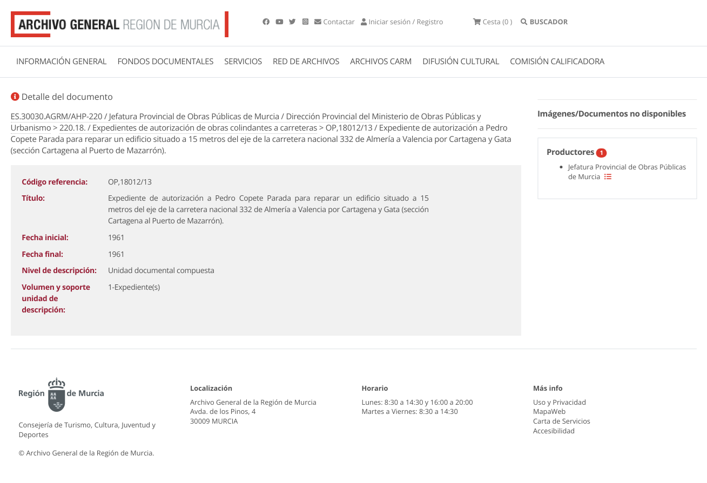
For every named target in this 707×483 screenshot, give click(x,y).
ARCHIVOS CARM (381, 61)
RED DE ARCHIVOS (306, 61)
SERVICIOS (243, 61)
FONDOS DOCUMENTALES (165, 61)
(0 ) (492, 21)
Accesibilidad (554, 431)
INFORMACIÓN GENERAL (61, 61)
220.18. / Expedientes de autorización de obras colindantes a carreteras (188, 128)
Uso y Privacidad (559, 402)
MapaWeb (549, 411)
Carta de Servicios (561, 421)
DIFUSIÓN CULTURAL (460, 61)
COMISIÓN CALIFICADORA (557, 61)
